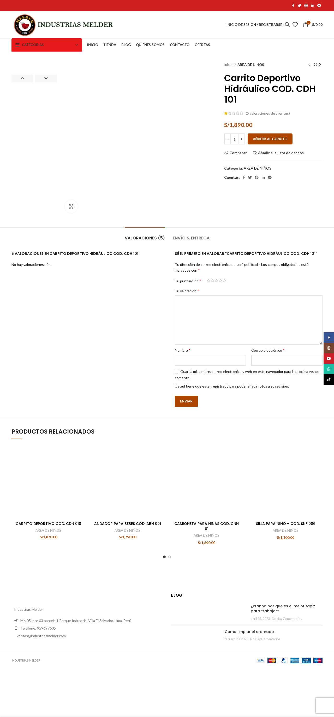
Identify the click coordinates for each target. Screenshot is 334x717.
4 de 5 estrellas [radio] (220, 303)
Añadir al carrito (270, 139)
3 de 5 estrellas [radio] (216, 303)
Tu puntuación (188, 303)
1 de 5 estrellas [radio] (209, 303)
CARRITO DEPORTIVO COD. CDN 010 (48, 556)
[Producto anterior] (309, 65)
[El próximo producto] (320, 65)
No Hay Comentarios (227, 646)
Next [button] (46, 78)
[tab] (145, 258)
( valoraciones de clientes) (268, 113)
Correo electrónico (268, 372)
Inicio (228, 65)
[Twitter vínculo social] (299, 5)
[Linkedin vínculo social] (312, 5)
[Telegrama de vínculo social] (319, 5)
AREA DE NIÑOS (250, 65)
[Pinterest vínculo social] (306, 5)
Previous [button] (22, 78)
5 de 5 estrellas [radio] (224, 303)
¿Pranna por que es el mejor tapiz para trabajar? (237, 638)
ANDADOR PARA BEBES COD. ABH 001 (127, 556)
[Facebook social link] (293, 5)
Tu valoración (187, 312)
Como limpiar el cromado (215, 662)
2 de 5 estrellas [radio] (212, 303)
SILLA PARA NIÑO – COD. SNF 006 (285, 483)
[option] (34, 62)
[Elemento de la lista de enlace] (87, 668)
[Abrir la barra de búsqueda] (287, 24)
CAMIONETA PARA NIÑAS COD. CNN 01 (206, 559)
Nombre (182, 372)
